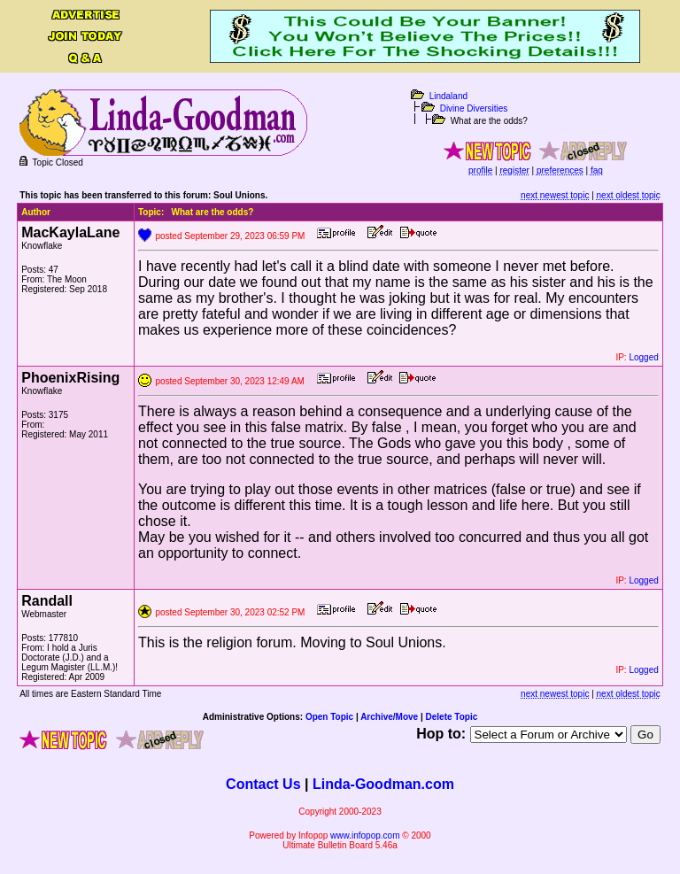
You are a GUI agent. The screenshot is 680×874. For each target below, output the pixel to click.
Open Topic (329, 717)
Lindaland (448, 96)
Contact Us (263, 784)
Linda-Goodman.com (383, 784)
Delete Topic (452, 717)
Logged (643, 357)
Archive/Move (389, 717)
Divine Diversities (474, 108)
